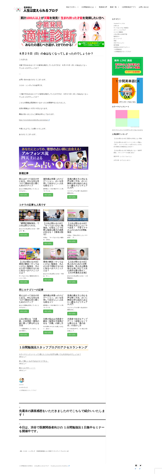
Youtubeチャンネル (119, 23)
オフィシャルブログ (120, 30)
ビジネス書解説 (118, 32)
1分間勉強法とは (87, 7)
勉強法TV (116, 36)
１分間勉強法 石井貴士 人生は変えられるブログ (34, 466)
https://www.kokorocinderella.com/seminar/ (34, 120)
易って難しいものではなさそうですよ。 (34, 361)
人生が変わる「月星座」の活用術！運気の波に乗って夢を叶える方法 (29, 322)
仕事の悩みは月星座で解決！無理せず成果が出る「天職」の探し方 (53, 321)
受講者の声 (103, 7)
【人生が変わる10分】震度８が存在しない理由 (128, 138)
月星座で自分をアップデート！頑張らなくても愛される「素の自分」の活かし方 (77, 322)
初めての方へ (71, 7)
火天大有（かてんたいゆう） (122, 160)
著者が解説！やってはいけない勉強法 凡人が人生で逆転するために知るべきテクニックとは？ (53, 266)
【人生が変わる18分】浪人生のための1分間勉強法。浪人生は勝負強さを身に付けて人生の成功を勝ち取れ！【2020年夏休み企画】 (77, 267)
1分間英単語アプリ (129, 7)
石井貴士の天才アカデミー (122, 47)
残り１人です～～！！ (27, 368)
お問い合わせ (144, 7)
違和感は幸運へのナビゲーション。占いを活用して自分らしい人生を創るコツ (53, 182)
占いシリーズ (118, 38)
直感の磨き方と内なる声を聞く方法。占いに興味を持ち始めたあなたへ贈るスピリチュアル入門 (77, 183)
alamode (21, 384)
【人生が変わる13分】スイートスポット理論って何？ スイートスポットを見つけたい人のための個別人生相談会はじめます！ (128, 144)
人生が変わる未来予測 (120, 34)
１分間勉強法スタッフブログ (27, 390)
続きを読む (24, 195)
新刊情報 (116, 45)
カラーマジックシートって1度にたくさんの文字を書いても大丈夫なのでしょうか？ (50, 354)
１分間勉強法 (118, 49)
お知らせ (116, 25)
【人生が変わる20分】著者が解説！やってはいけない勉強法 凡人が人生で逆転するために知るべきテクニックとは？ (29, 267)
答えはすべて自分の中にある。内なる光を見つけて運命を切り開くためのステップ (29, 182)
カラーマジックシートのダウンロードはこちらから (127, 130)
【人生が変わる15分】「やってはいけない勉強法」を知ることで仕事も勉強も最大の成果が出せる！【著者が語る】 (53, 228)
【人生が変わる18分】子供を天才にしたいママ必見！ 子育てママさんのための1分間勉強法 (77, 227)
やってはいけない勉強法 (121, 28)
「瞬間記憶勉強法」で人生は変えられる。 (29, 224)
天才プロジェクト (119, 43)
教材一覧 (113, 7)
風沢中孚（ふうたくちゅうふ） (123, 156)
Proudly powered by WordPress (60, 466)
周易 (115, 41)
